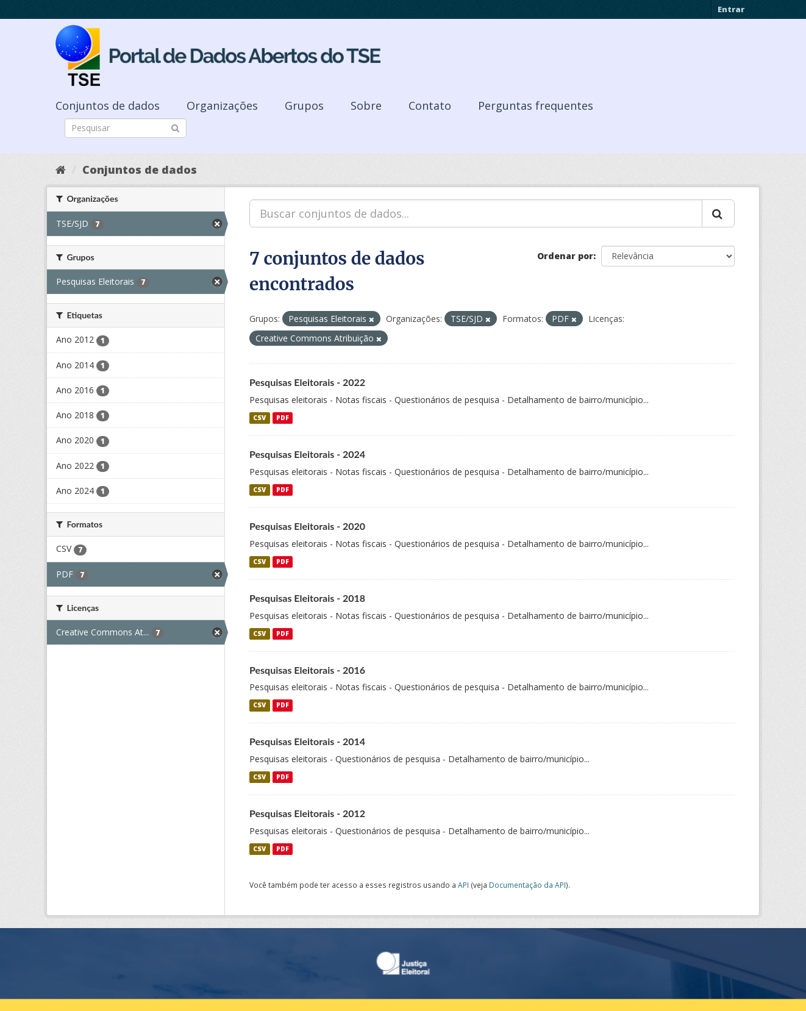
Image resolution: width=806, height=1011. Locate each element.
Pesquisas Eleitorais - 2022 (307, 382)
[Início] (60, 169)
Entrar (731, 9)
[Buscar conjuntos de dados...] (475, 213)
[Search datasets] (126, 128)
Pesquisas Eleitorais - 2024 (307, 454)
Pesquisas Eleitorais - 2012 (307, 813)
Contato (429, 105)
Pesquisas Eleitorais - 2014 (307, 741)
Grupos (304, 105)
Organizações (222, 105)
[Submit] (175, 127)
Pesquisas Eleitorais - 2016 (307, 670)
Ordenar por (565, 256)
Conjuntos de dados (107, 105)
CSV (259, 417)
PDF (282, 417)
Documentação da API (527, 885)
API (463, 885)
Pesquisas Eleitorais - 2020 (307, 526)
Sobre (366, 105)
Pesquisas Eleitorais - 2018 (307, 598)
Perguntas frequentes (535, 105)
